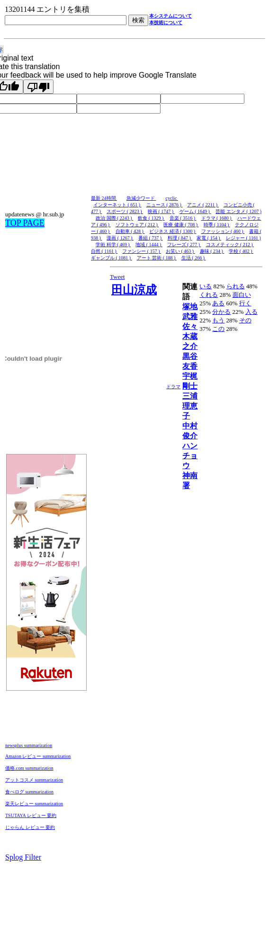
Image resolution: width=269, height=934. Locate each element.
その (245, 320)
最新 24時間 (104, 198)
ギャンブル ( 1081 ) (111, 257)
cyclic (172, 198)
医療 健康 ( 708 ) (180, 224)
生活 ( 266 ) (193, 257)
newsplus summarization (28, 745)
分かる (221, 311)
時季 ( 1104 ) (217, 224)
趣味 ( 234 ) (212, 251)
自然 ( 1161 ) (104, 251)
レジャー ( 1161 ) (243, 237)
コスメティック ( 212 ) (230, 244)
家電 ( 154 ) (209, 237)
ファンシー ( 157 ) (141, 251)
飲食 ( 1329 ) (151, 218)
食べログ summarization (29, 791)
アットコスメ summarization (34, 780)
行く (245, 303)
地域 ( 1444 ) (148, 244)
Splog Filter (23, 857)
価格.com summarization (29, 768)
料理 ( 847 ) (180, 237)
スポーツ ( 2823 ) (125, 211)
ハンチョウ (189, 456)
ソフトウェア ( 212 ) (137, 224)
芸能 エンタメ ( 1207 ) (238, 211)
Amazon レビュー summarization (38, 756)
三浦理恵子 (189, 406)
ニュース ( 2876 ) (164, 204)
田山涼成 (134, 290)
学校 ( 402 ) (241, 251)
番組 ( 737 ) (150, 237)
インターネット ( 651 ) (117, 204)
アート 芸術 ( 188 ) (157, 257)
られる (235, 286)
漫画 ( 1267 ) (120, 237)
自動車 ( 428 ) (130, 231)
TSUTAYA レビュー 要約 (30, 815)
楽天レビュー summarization (34, 803)
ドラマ (173, 386)
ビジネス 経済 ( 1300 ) (172, 231)
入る (251, 311)
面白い (242, 294)
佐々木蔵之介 (189, 336)
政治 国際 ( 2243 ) (114, 218)
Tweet (117, 276)
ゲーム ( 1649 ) (195, 211)
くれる (208, 294)
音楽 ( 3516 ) (183, 218)
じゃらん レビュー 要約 (30, 827)
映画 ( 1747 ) (161, 211)
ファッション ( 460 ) (223, 231)
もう (218, 320)
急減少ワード (141, 198)
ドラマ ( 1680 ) (217, 218)
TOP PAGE (25, 223)
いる (205, 286)
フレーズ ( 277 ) (184, 244)
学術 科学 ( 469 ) (113, 244)
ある (218, 303)
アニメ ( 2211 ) (202, 204)
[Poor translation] (38, 87)
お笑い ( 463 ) (180, 251)
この (218, 328)
